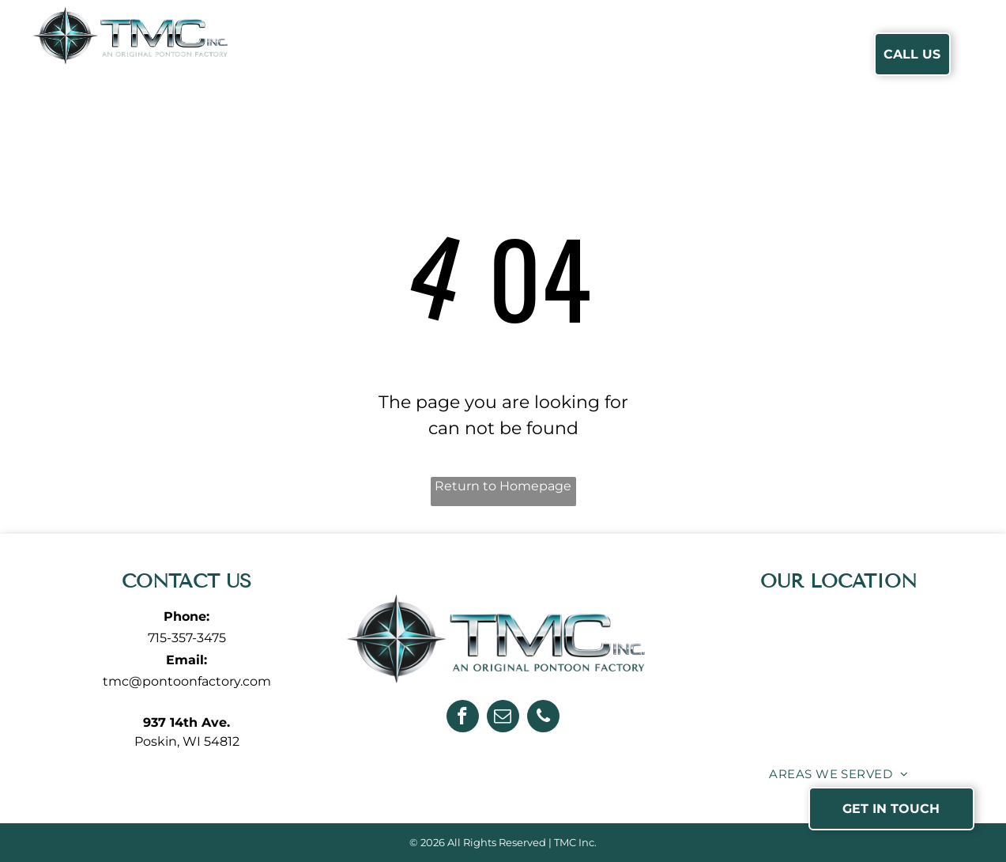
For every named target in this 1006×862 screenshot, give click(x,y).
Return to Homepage (503, 485)
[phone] (543, 718)
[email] (503, 718)
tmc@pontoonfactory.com (187, 681)
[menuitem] (336, 54)
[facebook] (462, 718)
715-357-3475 (187, 637)
